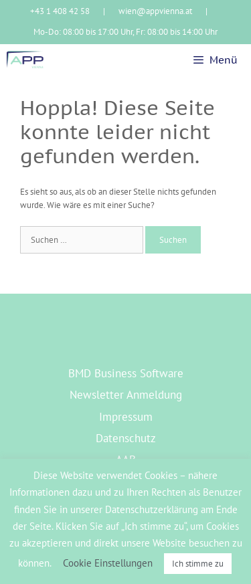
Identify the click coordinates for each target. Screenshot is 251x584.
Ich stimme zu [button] (198, 563)
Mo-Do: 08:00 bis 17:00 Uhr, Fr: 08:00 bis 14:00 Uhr (125, 31)
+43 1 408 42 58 (60, 11)
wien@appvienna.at (155, 11)
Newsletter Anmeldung (126, 394)
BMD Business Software (125, 373)
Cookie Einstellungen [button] (108, 563)
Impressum (126, 416)
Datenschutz (126, 438)
